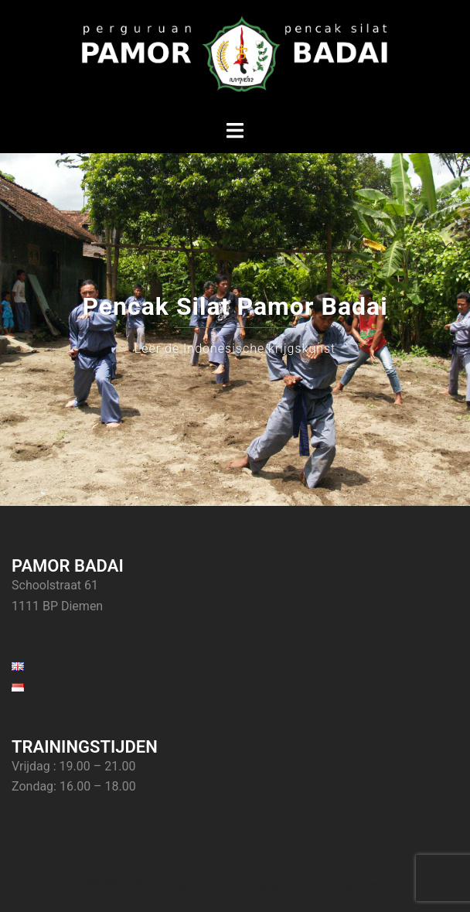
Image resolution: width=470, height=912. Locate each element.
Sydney (362, 884)
